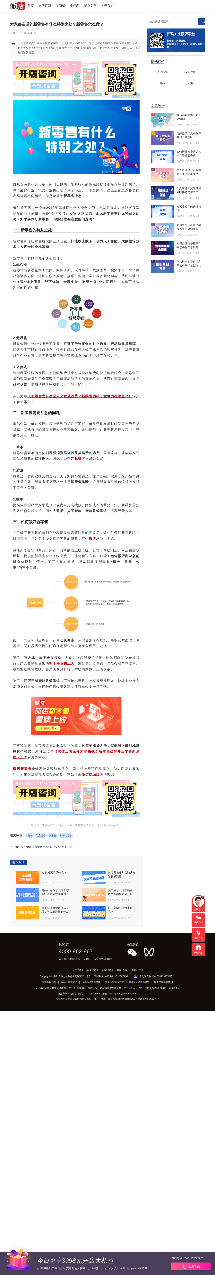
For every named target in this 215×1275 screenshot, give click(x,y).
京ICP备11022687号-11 (117, 976)
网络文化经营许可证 (139, 982)
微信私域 (162, 71)
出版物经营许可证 (91, 982)
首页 (31, 5)
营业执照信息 (49, 982)
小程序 (74, 5)
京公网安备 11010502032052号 (155, 976)
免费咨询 (191, 1267)
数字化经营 (66, 835)
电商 (30, 835)
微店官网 (45, 5)
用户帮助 (122, 969)
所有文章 (90, 5)
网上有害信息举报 (147, 993)
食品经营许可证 (69, 982)
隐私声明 (137, 969)
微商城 (60, 5)
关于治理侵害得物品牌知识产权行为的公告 (47, 846)
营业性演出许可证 (114, 982)
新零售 (52, 835)
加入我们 (107, 969)
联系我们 (92, 969)
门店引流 (40, 835)
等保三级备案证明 (163, 982)
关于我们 (107, 5)
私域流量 (189, 71)
